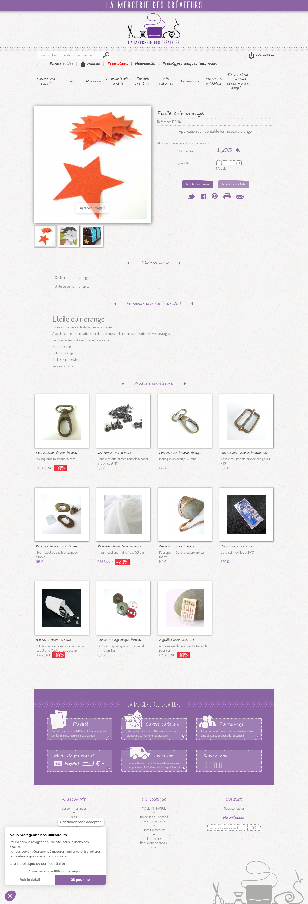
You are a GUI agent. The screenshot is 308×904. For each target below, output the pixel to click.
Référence (164, 122)
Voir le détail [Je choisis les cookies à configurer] (30, 880)
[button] (10, 896)
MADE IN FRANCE (214, 81)
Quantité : (184, 163)
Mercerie (94, 81)
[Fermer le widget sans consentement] (81, 822)
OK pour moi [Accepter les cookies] (81, 880)
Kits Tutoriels (166, 81)
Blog (74, 817)
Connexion (264, 55)
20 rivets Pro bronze (114, 452)
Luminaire (190, 81)
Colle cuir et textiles (236, 546)
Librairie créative (142, 81)
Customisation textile (118, 81)
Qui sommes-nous (74, 808)
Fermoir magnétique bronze (119, 639)
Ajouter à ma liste (234, 184)
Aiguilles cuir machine (176, 639)
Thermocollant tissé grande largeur (119, 546)
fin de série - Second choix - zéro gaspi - (238, 81)
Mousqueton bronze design (180, 452)
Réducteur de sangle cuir (170, 845)
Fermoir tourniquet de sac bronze (57, 546)
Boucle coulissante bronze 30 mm (244, 452)
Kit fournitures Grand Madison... (53, 639)
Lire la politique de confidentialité (37, 863)
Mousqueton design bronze (57, 452)
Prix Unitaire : (186, 151)
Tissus (70, 81)
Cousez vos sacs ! (46, 81)
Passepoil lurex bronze (176, 546)
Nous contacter (234, 808)
